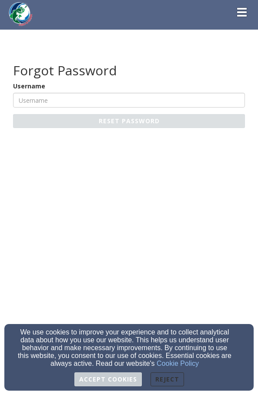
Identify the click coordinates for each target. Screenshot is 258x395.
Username (29, 86)
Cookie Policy (178, 363)
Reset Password (129, 121)
